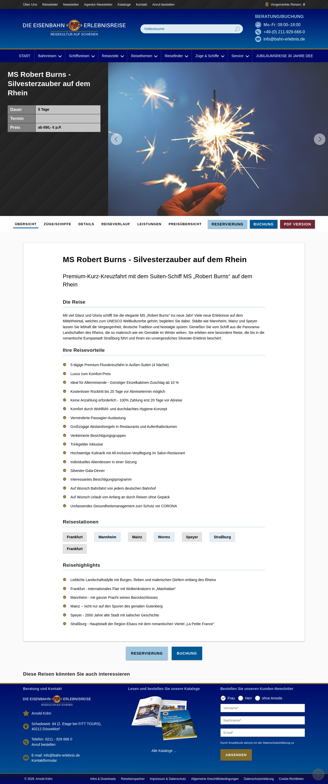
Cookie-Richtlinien (291, 779)
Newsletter (71, 4)
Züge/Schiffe (57, 224)
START (24, 56)
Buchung (264, 224)
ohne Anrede (272, 698)
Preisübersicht (185, 224)
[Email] (262, 732)
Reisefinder (176, 56)
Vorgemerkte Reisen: (284, 4)
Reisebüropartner (133, 779)
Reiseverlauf (115, 224)
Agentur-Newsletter (98, 4)
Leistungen (149, 224)
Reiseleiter (50, 4)
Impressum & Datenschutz (168, 779)
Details (86, 224)
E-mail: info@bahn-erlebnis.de (56, 755)
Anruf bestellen (163, 4)
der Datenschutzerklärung (274, 742)
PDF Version (297, 224)
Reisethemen (144, 56)
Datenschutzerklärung (259, 779)
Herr (248, 698)
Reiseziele (112, 56)
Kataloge (124, 4)
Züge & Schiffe (210, 56)
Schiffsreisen (81, 56)
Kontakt (141, 4)
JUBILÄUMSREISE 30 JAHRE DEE (284, 56)
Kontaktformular (44, 760)
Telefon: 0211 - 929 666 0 (52, 739)
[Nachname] (262, 720)
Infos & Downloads (103, 779)
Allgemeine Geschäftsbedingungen (215, 779)
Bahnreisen (49, 56)
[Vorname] (262, 708)
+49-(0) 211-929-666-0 (284, 32)
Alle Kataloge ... (164, 751)
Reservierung (227, 224)
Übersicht (26, 224)
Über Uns (30, 4)
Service (239, 56)
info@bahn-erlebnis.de (284, 39)
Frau (231, 698)
